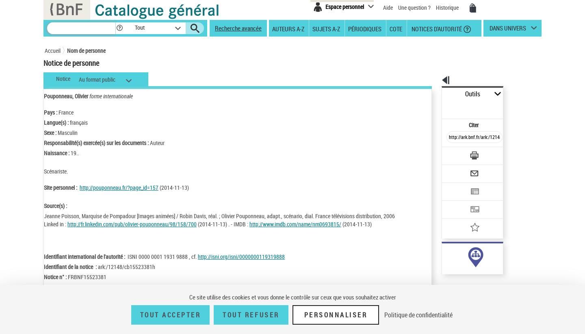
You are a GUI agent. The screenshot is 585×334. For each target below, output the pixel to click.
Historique (448, 7)
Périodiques (364, 28)
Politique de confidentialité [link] (418, 314)
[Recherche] (81, 28)
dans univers (508, 30)
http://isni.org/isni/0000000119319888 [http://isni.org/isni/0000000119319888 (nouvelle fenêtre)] (241, 256)
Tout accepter (170, 314)
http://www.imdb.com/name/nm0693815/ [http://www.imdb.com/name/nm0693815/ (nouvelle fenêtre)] (295, 224)
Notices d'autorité (436, 28)
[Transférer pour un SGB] (455, 185)
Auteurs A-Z (288, 28)
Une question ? (414, 7)
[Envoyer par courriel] (451, 153)
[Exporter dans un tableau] (457, 169)
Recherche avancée (238, 28)
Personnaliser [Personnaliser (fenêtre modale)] (336, 314)
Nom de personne (86, 50)
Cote (396, 28)
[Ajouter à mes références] (456, 201)
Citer (439, 107)
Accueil (53, 50)
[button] (119, 28)
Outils (432, 94)
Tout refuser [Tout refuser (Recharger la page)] (251, 314)
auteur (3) (444, 255)
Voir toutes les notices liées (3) (463, 272)
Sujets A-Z (326, 28)
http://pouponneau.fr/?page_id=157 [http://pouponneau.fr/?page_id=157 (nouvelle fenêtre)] (119, 187)
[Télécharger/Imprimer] (453, 138)
